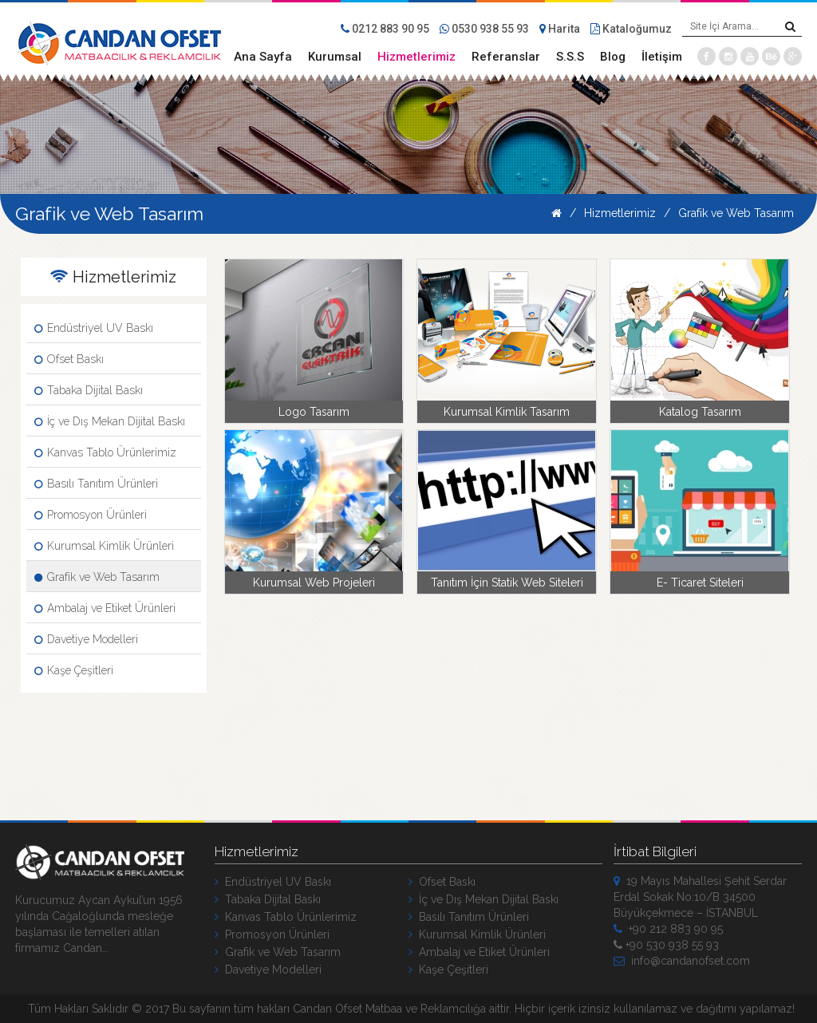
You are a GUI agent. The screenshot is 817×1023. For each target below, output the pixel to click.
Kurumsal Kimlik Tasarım (507, 411)
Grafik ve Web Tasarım (736, 213)
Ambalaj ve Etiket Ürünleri (105, 608)
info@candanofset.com (682, 960)
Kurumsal (334, 56)
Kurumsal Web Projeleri (314, 582)
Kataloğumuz (631, 28)
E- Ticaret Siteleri (700, 582)
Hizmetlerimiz (416, 56)
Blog (613, 56)
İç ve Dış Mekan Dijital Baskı (109, 421)
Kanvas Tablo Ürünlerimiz (105, 452)
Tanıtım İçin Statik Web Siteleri (507, 582)
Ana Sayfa (263, 56)
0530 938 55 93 (484, 28)
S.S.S (570, 56)
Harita (559, 28)
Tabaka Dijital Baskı (88, 390)
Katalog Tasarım (700, 411)
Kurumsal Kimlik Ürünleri (104, 545)
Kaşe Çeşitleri (73, 670)
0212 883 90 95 (385, 28)
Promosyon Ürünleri (90, 514)
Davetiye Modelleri (86, 639)
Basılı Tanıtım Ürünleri (96, 483)
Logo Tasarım (313, 411)
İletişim (661, 56)
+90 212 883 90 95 (668, 928)
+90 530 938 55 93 (666, 944)
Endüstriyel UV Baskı (93, 328)
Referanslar (506, 56)
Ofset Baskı (69, 359)
